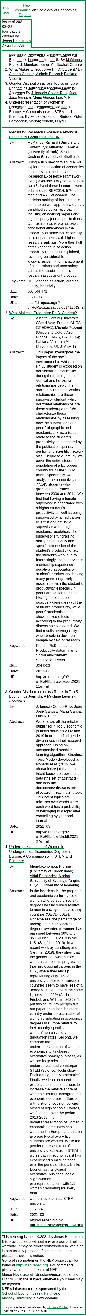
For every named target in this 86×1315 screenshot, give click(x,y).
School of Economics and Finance (29, 1293)
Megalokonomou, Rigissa (51, 116)
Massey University (17, 1298)
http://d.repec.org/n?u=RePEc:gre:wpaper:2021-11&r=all (58, 681)
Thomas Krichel (57, 1307)
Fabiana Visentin (49, 342)
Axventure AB (13, 45)
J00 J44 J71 (37, 291)
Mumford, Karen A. (39, 65)
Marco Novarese (15, 1274)
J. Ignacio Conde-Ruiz (49, 93)
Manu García (43, 97)
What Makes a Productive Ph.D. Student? (43, 69)
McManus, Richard (43, 142)
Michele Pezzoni (48, 74)
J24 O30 (43, 666)
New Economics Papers (22, 10)
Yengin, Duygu (54, 121)
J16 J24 (36, 1209)
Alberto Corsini (21, 74)
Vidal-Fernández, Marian (50, 876)
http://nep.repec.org (32, 1265)
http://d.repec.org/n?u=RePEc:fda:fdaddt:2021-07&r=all (57, 837)
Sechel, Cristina (69, 65)
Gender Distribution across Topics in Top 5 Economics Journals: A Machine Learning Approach (43, 88)
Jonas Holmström (16, 41)
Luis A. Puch (66, 97)
